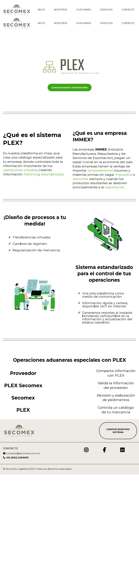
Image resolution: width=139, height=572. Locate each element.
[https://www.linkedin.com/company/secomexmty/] (121, 547)
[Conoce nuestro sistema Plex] (70, 87)
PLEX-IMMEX (83, 9)
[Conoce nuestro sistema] (118, 527)
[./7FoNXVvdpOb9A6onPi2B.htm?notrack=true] (16, 10)
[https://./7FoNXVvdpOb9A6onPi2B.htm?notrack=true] (16, 23)
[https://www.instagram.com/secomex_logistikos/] (87, 547)
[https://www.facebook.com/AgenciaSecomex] (103, 547)
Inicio (41, 9)
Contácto (128, 9)
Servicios (106, 9)
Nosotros (60, 9)
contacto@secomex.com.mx (23, 550)
